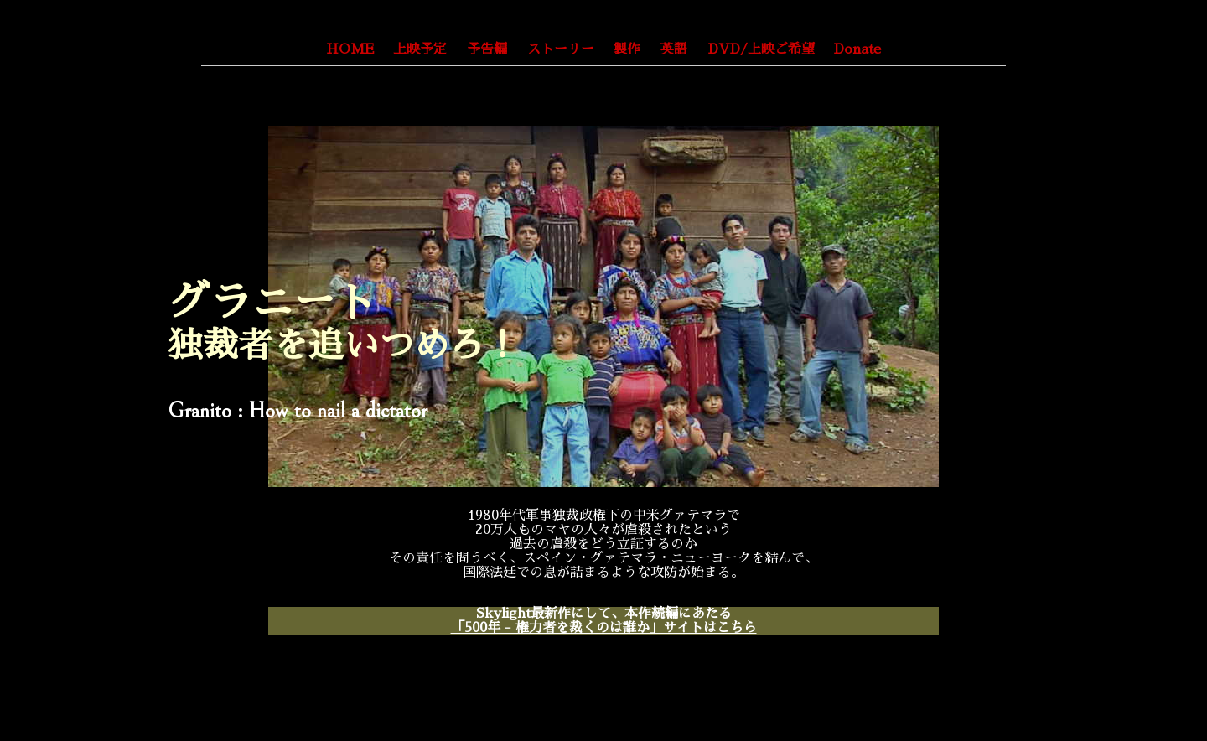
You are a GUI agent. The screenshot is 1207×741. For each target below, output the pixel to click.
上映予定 (420, 49)
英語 (673, 49)
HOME (350, 49)
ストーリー (560, 49)
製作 (627, 49)
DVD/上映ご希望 (761, 49)
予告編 (487, 49)
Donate (857, 49)
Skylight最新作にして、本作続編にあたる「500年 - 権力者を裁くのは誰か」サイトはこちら (604, 621)
